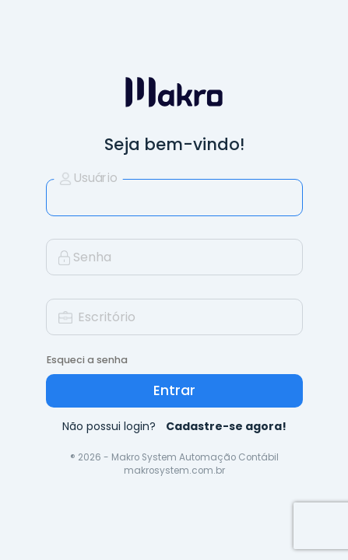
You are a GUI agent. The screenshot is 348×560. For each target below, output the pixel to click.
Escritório (96, 317)
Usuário (87, 178)
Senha (84, 257)
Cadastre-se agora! (226, 426)
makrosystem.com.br (174, 470)
